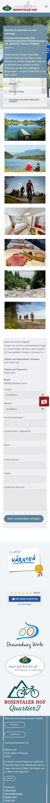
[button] (46, 6)
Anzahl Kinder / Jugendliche (17, 431)
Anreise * (8, 389)
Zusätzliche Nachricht (14, 487)
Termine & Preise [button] (14, 92)
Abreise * (8, 403)
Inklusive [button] (11, 84)
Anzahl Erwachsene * (14, 417)
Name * (7, 445)
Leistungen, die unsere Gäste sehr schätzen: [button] (22, 101)
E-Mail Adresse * (12, 460)
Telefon (7, 473)
